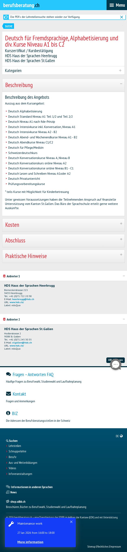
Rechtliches (102, 546)
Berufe (12, 457)
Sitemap (91, 546)
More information (30, 542)
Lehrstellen (15, 446)
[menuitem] (119, 436)
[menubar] (117, 5)
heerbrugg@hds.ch (23, 299)
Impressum (115, 546)
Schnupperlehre (17, 451)
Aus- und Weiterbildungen (23, 463)
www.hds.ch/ (17, 302)
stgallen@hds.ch (22, 342)
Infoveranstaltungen (20, 474)
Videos (12, 468)
